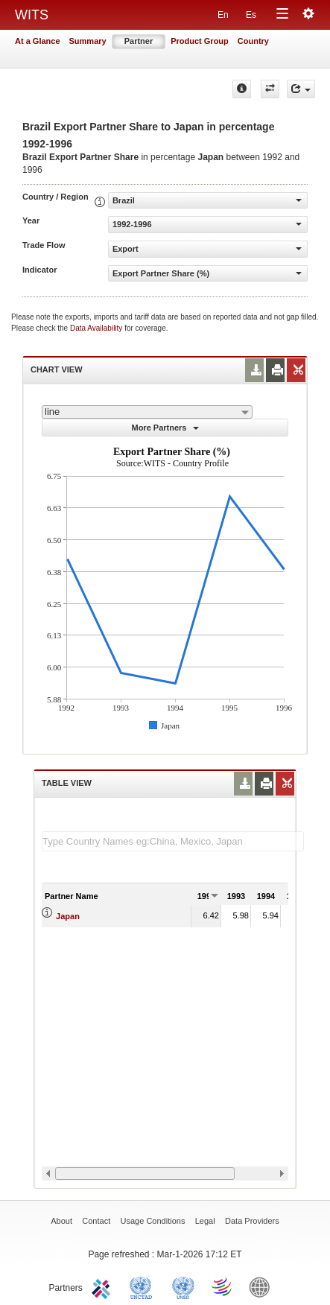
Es (251, 15)
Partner (138, 40)
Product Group (200, 40)
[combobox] (147, 412)
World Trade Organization (223, 1286)
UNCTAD (144, 1286)
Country (253, 40)
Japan (68, 916)
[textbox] (173, 841)
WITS (31, 14)
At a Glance (37, 40)
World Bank (263, 1286)
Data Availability (97, 328)
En (223, 15)
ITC (103, 1286)
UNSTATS (183, 1286)
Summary (88, 40)
